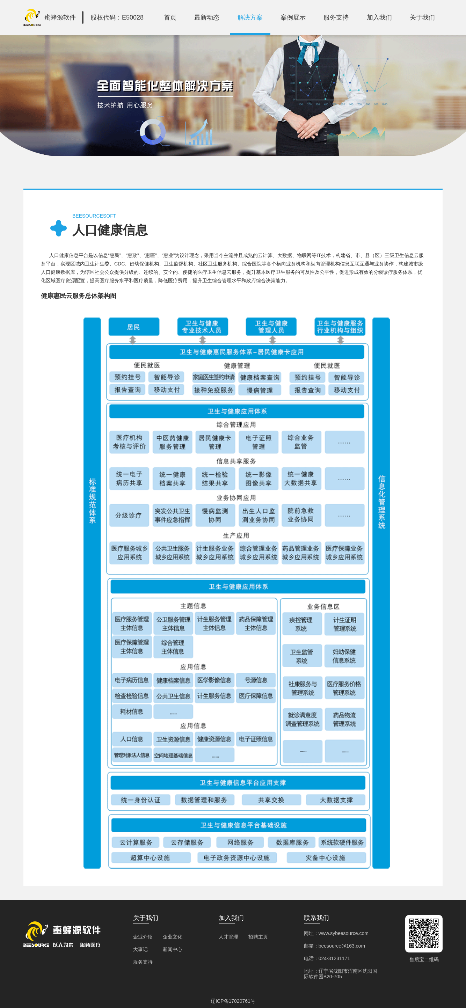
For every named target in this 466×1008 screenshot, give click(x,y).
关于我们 (422, 17)
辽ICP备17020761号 (233, 1001)
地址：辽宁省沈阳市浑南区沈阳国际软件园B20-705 (340, 973)
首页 (170, 17)
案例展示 (293, 17)
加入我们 (379, 17)
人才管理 (228, 937)
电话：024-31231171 (327, 958)
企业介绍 (143, 937)
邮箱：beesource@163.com (334, 946)
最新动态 (206, 17)
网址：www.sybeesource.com (336, 933)
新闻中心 (172, 949)
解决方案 (250, 17)
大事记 (140, 949)
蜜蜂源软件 (60, 17)
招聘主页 (258, 937)
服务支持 (336, 17)
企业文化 (172, 937)
